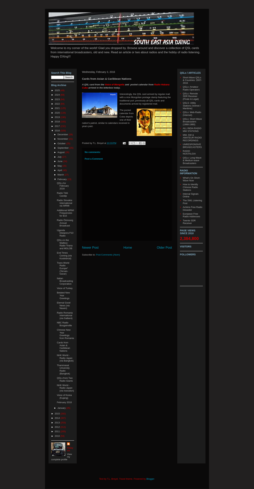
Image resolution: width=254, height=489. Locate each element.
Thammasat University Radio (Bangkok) (63, 369)
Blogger (150, 479)
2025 (58, 90)
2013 (58, 422)
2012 (58, 427)
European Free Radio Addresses (191, 215)
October (62, 143)
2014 (58, 418)
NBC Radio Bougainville (64, 324)
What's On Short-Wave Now (191, 179)
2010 (58, 436)
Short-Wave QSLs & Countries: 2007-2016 (192, 80)
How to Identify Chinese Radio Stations (190, 187)
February (62, 179)
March (61, 174)
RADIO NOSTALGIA (189, 152)
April (60, 170)
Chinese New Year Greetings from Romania (65, 334)
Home (127, 247)
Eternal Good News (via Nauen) (63, 305)
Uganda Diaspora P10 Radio (65, 233)
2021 (58, 108)
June (60, 161)
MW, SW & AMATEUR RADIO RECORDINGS (192, 138)
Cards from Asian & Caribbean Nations (63, 346)
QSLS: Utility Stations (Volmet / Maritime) (192, 106)
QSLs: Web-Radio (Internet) (192, 113)
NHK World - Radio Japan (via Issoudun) (65, 388)
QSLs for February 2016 (63, 186)
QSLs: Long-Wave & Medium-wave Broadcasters (192, 160)
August (61, 152)
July (60, 157)
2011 (58, 431)
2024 (58, 94)
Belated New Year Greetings (63, 295)
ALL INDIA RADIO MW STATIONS (192, 129)
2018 (58, 121)
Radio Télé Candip (62, 194)
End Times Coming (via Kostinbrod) (64, 255)
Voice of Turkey (64, 288)
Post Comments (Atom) (108, 254)
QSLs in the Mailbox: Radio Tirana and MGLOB (64, 244)
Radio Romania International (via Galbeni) (65, 315)
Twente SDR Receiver (189, 222)
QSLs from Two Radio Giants (65, 379)
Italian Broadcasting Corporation (65, 281)
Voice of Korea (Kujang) (64, 396)
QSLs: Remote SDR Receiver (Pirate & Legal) (191, 96)
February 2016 (64, 402)
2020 (58, 112)
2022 (58, 103)
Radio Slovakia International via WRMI (64, 203)
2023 (58, 99)
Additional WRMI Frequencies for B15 (65, 213)
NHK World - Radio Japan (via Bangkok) (65, 358)
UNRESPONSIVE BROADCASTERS (192, 145)
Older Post (164, 247)
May (60, 166)
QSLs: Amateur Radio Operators (191, 88)
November (63, 139)
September (63, 148)
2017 (58, 126)
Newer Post (90, 247)
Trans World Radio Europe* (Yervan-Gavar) (63, 268)
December (63, 134)
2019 (58, 117)
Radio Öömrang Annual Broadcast (65, 223)
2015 (58, 413)
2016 (58, 130)
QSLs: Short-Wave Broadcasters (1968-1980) (192, 122)
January (62, 408)
